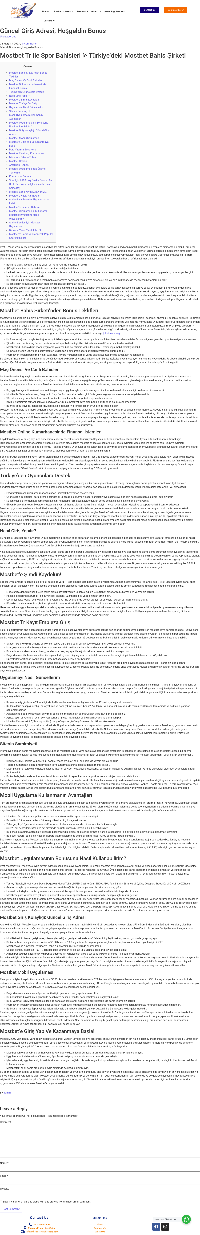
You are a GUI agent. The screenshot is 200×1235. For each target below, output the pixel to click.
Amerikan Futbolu (19, 164)
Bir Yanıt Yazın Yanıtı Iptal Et (25, 230)
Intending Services (114, 11)
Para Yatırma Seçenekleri (23, 149)
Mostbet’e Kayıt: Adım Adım (24, 195)
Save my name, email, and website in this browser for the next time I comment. (47, 1201)
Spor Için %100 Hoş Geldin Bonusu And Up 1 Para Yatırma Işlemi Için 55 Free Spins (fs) (31, 184)
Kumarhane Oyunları (20, 176)
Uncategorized (8, 36)
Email (4, 1176)
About (95, 11)
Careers (48, 20)
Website (4, 1188)
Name (4, 1163)
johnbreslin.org (111, 333)
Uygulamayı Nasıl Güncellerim (26, 107)
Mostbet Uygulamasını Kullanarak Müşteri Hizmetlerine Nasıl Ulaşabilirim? (28, 215)
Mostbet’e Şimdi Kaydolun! (24, 99)
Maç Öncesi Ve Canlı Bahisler (25, 80)
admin (7, 1092)
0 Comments (29, 43)
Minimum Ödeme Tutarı (22, 157)
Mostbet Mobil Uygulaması (24, 138)
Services (81, 11)
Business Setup (63, 11)
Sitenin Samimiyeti (19, 111)
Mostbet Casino (18, 161)
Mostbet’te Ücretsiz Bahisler (24, 207)
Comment (5, 1122)
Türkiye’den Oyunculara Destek (26, 91)
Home (45, 11)
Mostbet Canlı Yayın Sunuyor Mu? (28, 191)
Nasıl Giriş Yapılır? (19, 95)
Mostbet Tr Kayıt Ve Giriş (23, 103)
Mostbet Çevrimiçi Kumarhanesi (27, 153)
